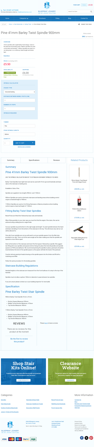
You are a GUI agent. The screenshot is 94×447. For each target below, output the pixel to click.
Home (7, 18)
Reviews (56, 160)
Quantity (7, 138)
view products (23, 380)
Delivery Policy (78, 423)
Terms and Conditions (80, 427)
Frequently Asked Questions (83, 405)
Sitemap (77, 407)
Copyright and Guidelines (81, 428)
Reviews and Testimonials (82, 404)
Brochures (42, 18)
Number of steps (10, 104)
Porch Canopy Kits (56, 408)
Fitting (57, 18)
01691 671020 (31, 423)
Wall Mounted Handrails (58, 404)
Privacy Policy (78, 421)
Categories (24, 18)
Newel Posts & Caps (57, 400)
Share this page (85, 24)
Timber (6, 122)
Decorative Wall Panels (33, 408)
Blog (69, 18)
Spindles (3, 400)
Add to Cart (24, 143)
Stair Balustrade (18, 24)
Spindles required (10, 113)
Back (4, 24)
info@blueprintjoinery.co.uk (24, 12)
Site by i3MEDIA (79, 430)
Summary (10, 160)
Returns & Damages (80, 425)
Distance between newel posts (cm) (16, 96)
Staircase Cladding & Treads (34, 404)
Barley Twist (28, 24)
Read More (7, 55)
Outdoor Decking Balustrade (9, 408)
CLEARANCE (70, 380)
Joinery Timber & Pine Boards (10, 412)
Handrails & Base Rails (32, 400)
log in (46, 323)
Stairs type (8, 88)
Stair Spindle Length (11, 130)
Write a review (87, 33)
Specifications (34, 160)
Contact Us (84, 18)
